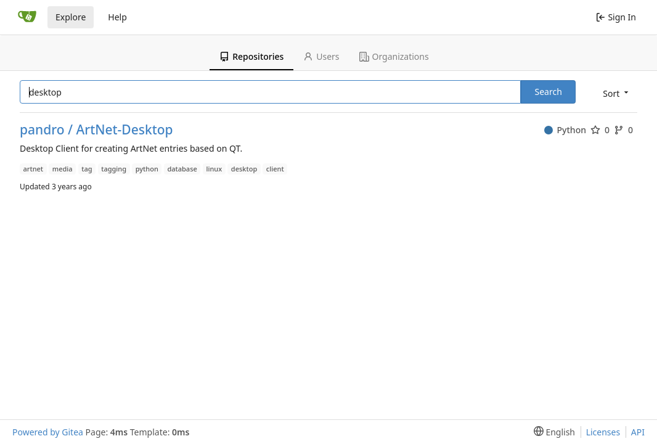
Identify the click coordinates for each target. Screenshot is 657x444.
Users (321, 56)
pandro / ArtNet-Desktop (96, 129)
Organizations (394, 56)
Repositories (251, 56)
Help (117, 17)
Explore (70, 17)
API (638, 432)
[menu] (614, 93)
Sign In (616, 17)
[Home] (27, 17)
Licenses (603, 432)
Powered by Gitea (47, 432)
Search (547, 91)
